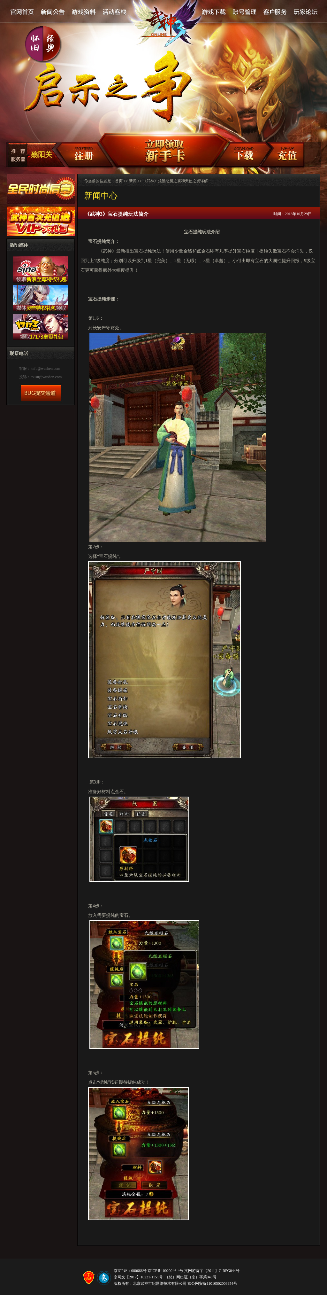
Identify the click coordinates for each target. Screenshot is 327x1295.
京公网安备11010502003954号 (212, 1283)
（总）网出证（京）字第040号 (191, 1277)
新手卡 (161, 150)
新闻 (133, 181)
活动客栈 (115, 12)
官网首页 (22, 12)
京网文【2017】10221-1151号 (138, 1277)
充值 (286, 156)
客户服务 (275, 12)
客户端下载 (243, 156)
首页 (119, 181)
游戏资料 (84, 12)
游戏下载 (214, 12)
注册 (79, 156)
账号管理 (244, 12)
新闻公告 (53, 12)
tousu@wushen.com (46, 377)
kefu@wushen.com (45, 368)
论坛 (305, 12)
